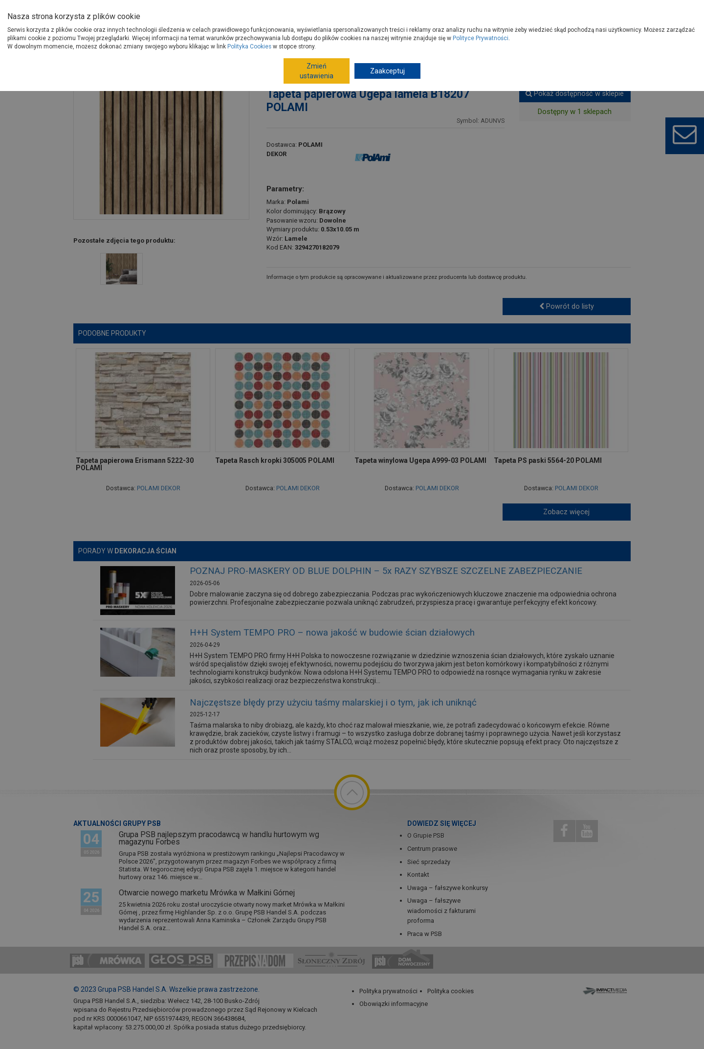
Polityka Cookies (249, 46)
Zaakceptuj (387, 71)
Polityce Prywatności (480, 38)
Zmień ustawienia (316, 71)
